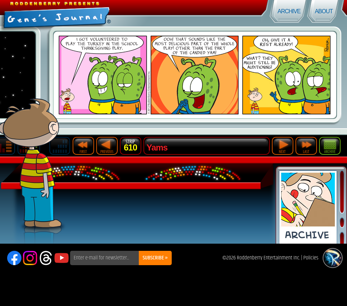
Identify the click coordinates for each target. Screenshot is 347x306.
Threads (46, 258)
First (83, 146)
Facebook (14, 258)
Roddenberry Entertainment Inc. (268, 257)
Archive (289, 11)
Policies (310, 257)
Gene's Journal (87, 13)
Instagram (30, 258)
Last (306, 146)
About (324, 11)
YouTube (61, 258)
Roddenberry (332, 258)
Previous (107, 146)
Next (282, 146)
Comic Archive (308, 207)
